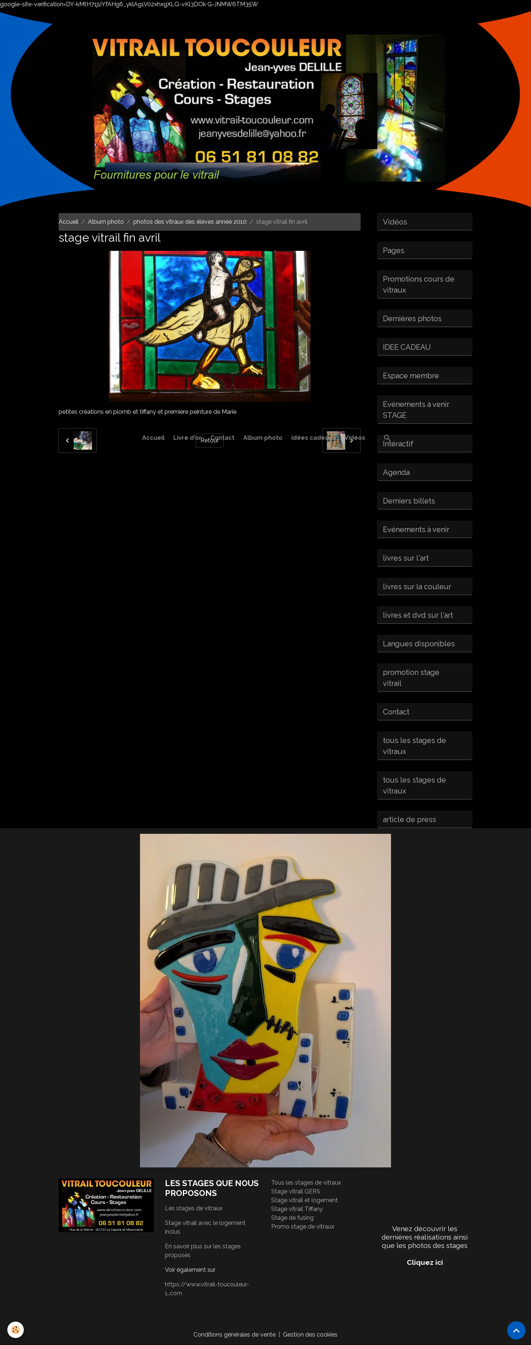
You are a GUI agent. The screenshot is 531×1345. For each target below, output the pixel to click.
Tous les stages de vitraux (306, 1182)
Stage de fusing (292, 1217)
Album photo (263, 437)
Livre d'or (187, 437)
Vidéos (354, 437)
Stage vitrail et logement (304, 1200)
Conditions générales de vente (234, 1334)
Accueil (153, 437)
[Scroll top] (516, 1330)
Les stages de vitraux (193, 1208)
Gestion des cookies (310, 1334)
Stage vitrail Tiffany (297, 1208)
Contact (222, 437)
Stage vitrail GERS (295, 1191)
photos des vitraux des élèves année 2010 (190, 221)
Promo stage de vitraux (302, 1226)
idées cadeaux (313, 437)
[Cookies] (15, 1330)
